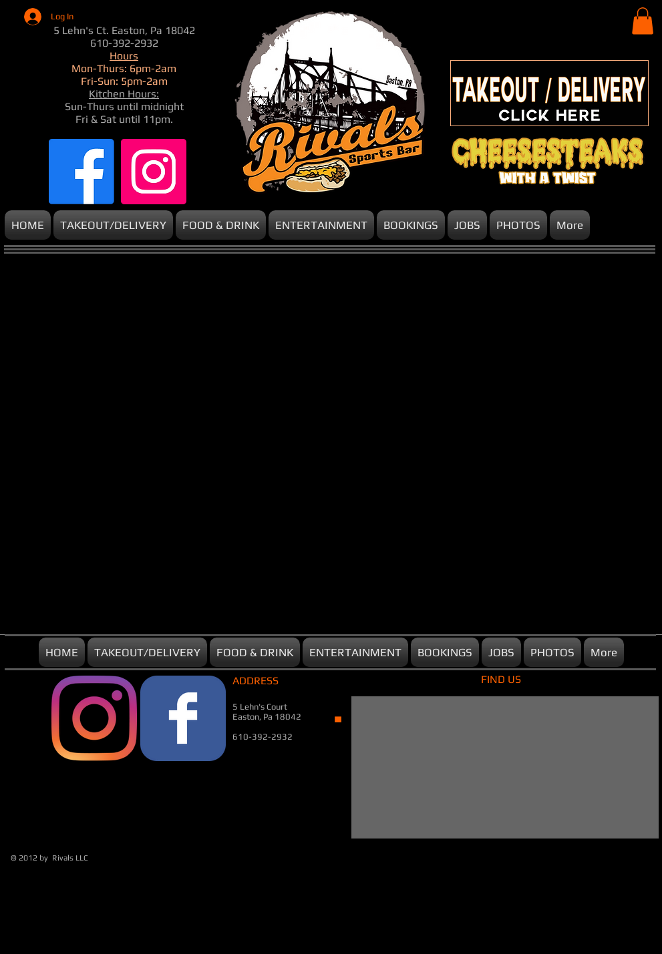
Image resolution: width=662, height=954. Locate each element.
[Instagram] (153, 171)
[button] (642, 21)
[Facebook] (81, 171)
